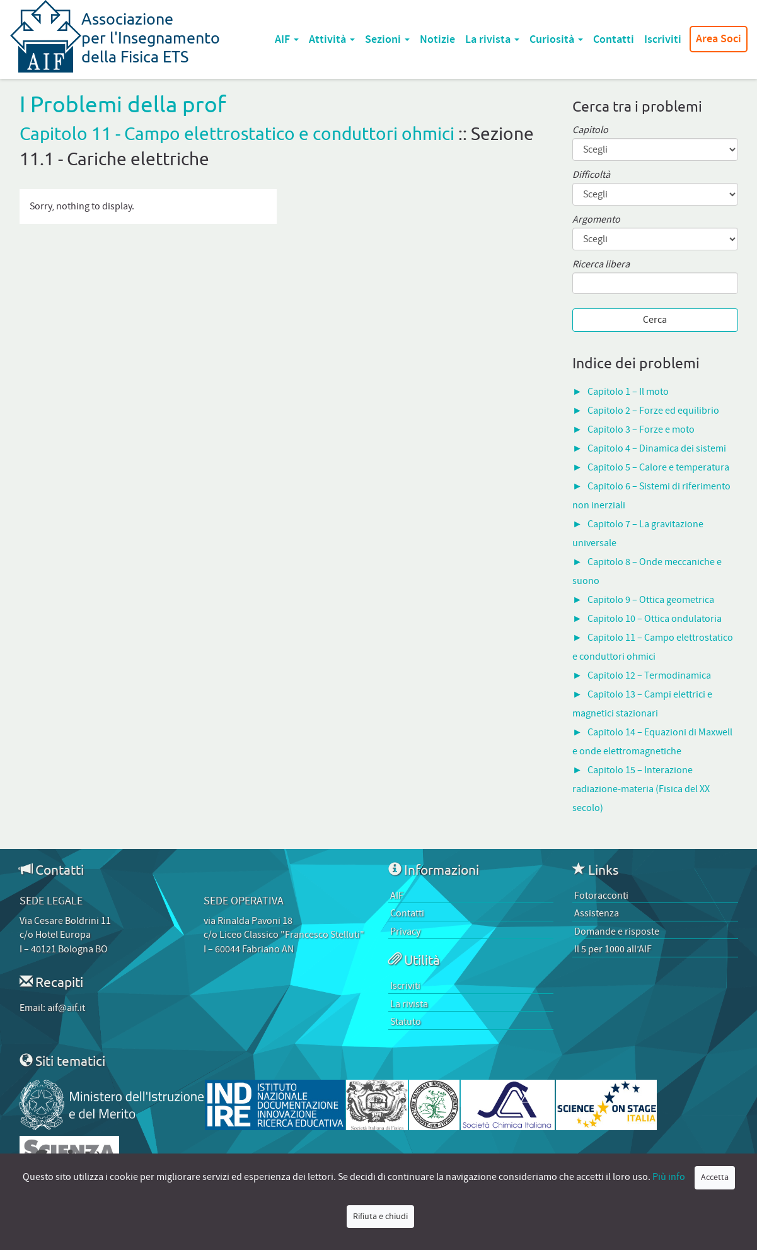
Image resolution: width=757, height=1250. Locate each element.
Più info (668, 1177)
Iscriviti (662, 39)
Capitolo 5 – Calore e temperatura (658, 467)
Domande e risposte (616, 931)
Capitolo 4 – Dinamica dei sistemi (656, 448)
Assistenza (596, 913)
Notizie (437, 39)
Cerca (655, 319)
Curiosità (556, 39)
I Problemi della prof (123, 104)
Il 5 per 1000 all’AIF (613, 949)
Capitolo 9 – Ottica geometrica (650, 599)
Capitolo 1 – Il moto (628, 391)
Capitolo (590, 130)
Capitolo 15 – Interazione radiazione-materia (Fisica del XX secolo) (641, 789)
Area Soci (718, 39)
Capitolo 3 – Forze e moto (641, 429)
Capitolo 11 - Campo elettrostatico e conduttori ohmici (237, 133)
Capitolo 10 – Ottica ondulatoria (654, 618)
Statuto (405, 1021)
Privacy (405, 931)
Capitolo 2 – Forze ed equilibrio (653, 410)
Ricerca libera (601, 264)
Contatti (613, 39)
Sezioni (387, 39)
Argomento (596, 220)
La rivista (492, 39)
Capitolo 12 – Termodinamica (649, 675)
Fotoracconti (601, 895)
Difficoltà (591, 175)
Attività (332, 39)
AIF (287, 39)
